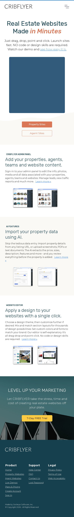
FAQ (31, 474)
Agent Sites (37, 133)
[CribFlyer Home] (18, 6)
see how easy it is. (53, 49)
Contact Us (34, 478)
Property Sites (37, 124)
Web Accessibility (56, 478)
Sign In (8, 495)
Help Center (35, 470)
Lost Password (36, 482)
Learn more (43, 181)
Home (8, 470)
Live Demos (11, 482)
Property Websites (14, 474)
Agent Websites (13, 478)
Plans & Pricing (12, 487)
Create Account (13, 491)
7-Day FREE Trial (37, 418)
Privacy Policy (55, 470)
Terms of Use (54, 474)
